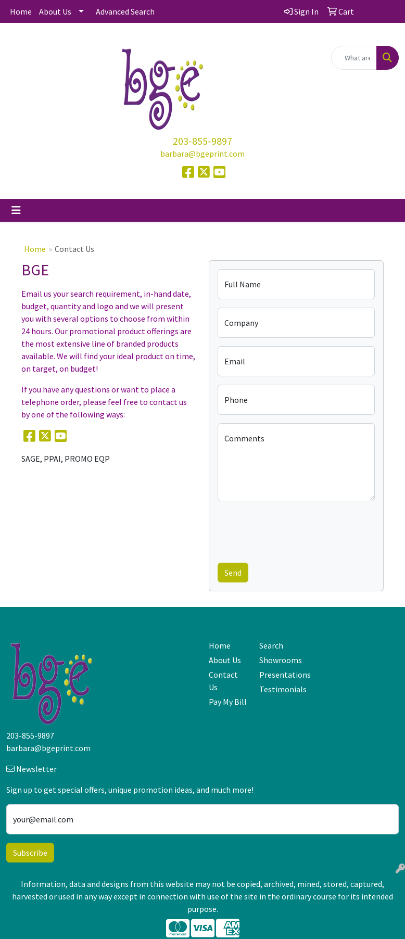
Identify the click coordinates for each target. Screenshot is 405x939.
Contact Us (223, 680)
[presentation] (297, 530)
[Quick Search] (354, 58)
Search (271, 645)
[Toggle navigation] (16, 210)
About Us (55, 11)
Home (21, 11)
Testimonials (278, 689)
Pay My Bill (228, 701)
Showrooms (278, 660)
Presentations (278, 674)
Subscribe (30, 852)
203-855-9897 (202, 140)
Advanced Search (125, 11)
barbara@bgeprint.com (202, 153)
